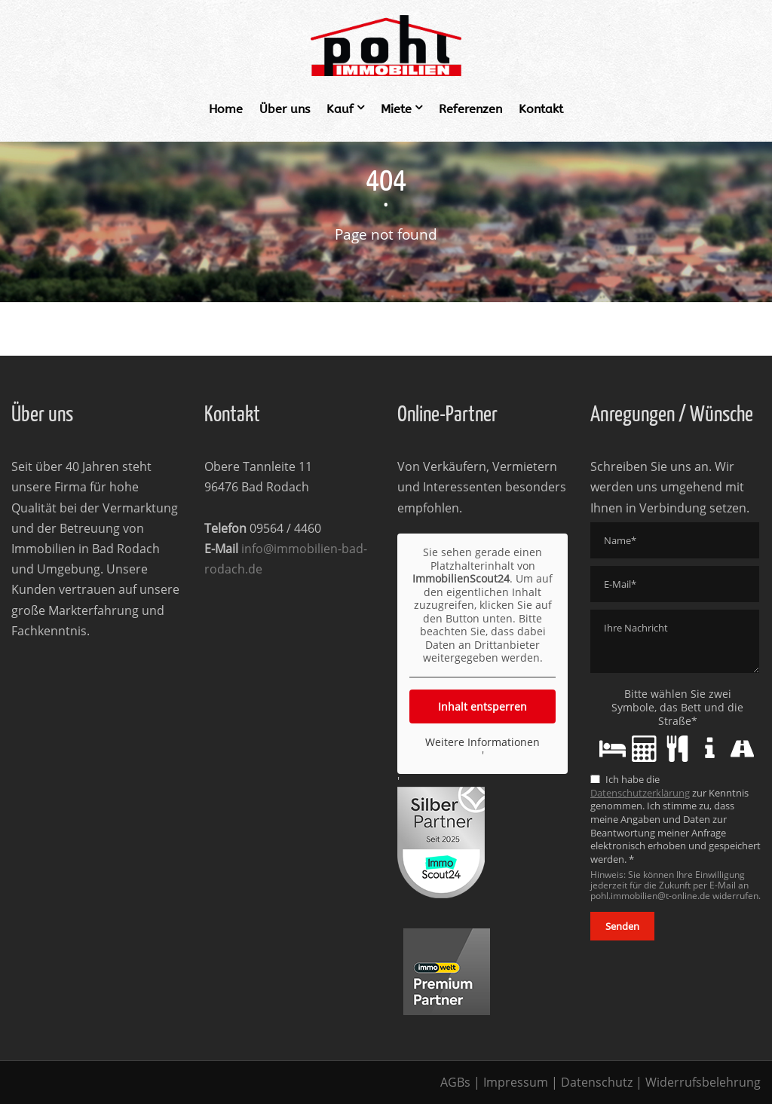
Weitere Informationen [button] (482, 741)
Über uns (284, 109)
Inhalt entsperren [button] (482, 706)
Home (226, 109)
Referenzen (470, 109)
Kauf (340, 109)
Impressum (515, 1082)
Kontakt (541, 109)
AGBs (455, 1082)
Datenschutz (597, 1082)
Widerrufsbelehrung (703, 1082)
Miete (396, 109)
